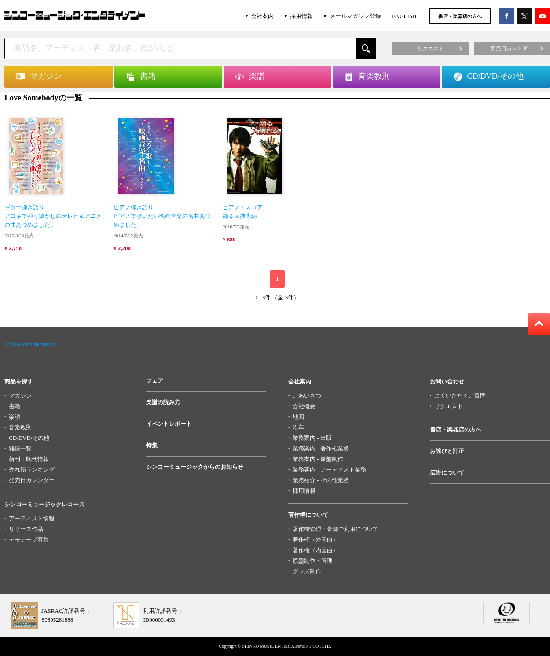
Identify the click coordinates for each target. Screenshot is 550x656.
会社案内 (262, 16)
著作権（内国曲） (315, 550)
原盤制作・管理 (313, 560)
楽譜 (14, 416)
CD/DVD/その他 (29, 438)
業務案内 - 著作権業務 (321, 448)
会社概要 (304, 406)
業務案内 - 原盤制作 (318, 459)
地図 (298, 416)
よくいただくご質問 (460, 395)
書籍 (14, 406)
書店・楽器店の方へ (460, 16)
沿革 (298, 427)
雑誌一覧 (20, 448)
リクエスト (448, 406)
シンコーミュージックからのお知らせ (194, 467)
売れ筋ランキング (32, 469)
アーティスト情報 (32, 518)
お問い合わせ (447, 381)
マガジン (20, 395)
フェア (154, 380)
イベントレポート (169, 423)
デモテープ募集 (29, 539)
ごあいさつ (307, 395)
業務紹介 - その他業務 (321, 480)
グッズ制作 (307, 571)
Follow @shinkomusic (30, 344)
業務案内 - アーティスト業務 (329, 469)
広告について (447, 472)
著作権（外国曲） (315, 539)
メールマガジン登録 (355, 16)
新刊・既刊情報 (29, 459)
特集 (152, 445)
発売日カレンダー (32, 480)
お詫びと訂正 (447, 451)
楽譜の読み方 (163, 402)
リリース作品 (26, 529)
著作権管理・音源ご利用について (335, 529)
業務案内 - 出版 (312, 438)
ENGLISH (404, 16)
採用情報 (301, 16)
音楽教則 (20, 427)
